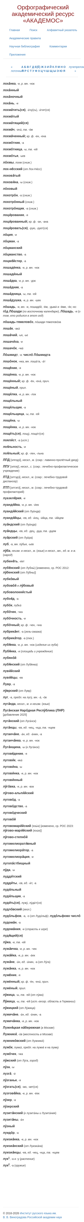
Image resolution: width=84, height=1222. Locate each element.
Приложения (17, 54)
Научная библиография (24, 46)
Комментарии (58, 46)
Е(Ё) (37, 66)
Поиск (33, 30)
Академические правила (25, 38)
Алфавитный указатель (62, 30)
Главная (14, 30)
